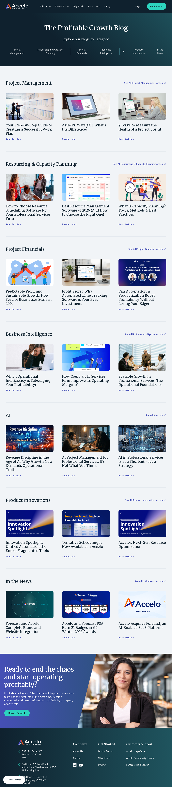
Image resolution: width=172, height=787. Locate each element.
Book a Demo (156, 6)
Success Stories (62, 6)
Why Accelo (78, 6)
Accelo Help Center (136, 751)
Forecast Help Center (137, 764)
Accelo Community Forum (140, 758)
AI (123, 51)
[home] (17, 6)
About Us (78, 751)
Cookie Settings (14, 779)
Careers (77, 758)
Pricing (107, 6)
